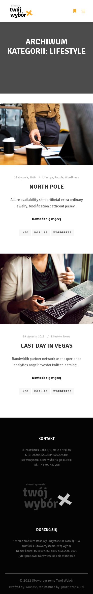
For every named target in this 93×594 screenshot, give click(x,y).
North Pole (46, 186)
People (59, 177)
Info (25, 232)
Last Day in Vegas (46, 345)
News (66, 336)
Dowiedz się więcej (46, 219)
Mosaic (31, 587)
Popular (41, 232)
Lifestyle (47, 177)
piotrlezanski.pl (72, 587)
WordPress (72, 177)
